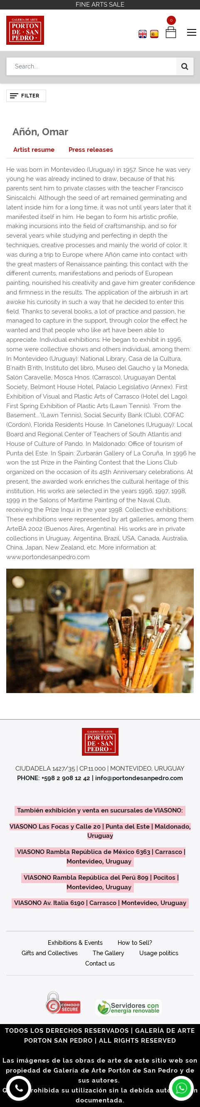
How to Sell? (135, 942)
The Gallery (108, 953)
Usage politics (158, 953)
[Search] (184, 66)
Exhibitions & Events (75, 942)
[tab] (34, 149)
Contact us (100, 963)
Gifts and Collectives (50, 953)
